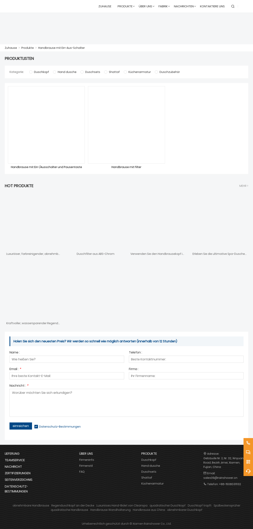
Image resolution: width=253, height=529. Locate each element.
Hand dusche (150, 466)
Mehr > (243, 186)
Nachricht (13, 466)
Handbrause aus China (149, 510)
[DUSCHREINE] (24, 6)
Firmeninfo (86, 460)
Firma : (134, 369)
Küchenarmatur (152, 484)
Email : (15, 369)
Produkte (27, 48)
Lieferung (12, 453)
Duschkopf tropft (199, 505)
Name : (14, 353)
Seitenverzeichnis (18, 479)
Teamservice (15, 460)
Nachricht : (18, 386)
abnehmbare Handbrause (31, 505)
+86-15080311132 (230, 484)
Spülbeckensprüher (227, 505)
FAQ (82, 472)
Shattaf (146, 478)
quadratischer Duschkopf (168, 505)
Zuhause (11, 48)
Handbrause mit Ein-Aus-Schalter (61, 48)
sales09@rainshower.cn (220, 478)
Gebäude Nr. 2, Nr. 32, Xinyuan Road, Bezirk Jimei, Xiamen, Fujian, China (223, 462)
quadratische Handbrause (69, 510)
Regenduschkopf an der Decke (72, 505)
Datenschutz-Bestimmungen (60, 427)
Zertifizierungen (17, 473)
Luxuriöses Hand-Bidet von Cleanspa (121, 505)
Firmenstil (86, 466)
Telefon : (135, 353)
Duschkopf (148, 460)
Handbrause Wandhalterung (110, 510)
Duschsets (148, 472)
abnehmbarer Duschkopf (184, 510)
